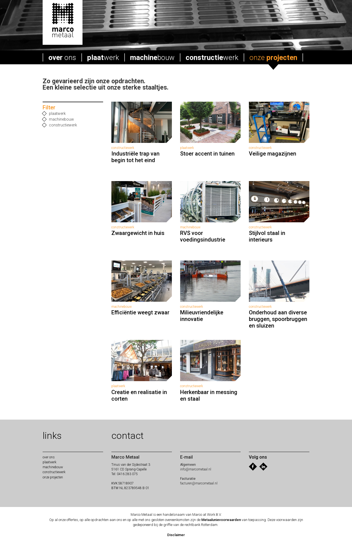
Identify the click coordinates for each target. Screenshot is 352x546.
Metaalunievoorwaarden (221, 520)
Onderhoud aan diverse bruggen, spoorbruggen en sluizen (278, 319)
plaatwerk (54, 113)
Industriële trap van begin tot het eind (135, 156)
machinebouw (58, 119)
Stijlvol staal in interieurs (267, 236)
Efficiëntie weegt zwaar (140, 312)
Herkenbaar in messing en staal (208, 395)
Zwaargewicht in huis (137, 233)
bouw (152, 57)
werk (103, 57)
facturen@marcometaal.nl (199, 483)
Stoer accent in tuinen (207, 153)
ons (62, 57)
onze (273, 57)
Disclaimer (176, 535)
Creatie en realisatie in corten (139, 395)
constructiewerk (60, 125)
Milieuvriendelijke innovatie (201, 315)
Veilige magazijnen (272, 153)
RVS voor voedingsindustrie (202, 236)
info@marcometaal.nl (195, 469)
